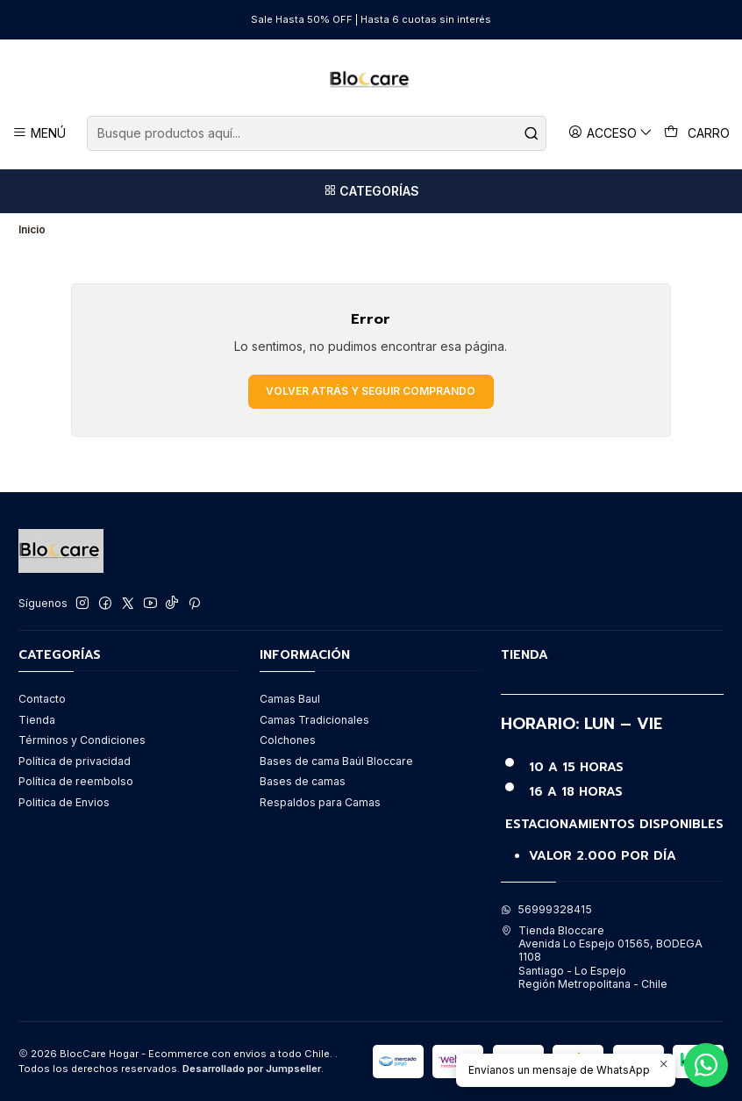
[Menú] (39, 133)
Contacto (42, 698)
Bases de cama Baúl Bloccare (336, 761)
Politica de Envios (64, 802)
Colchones (288, 740)
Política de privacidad (74, 761)
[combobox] (316, 133)
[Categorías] (371, 191)
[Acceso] (611, 133)
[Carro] (697, 133)
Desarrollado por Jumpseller (251, 1068)
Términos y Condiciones (82, 740)
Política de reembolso (75, 781)
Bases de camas (303, 781)
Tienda (36, 719)
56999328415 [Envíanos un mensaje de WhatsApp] (546, 909)
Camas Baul (290, 698)
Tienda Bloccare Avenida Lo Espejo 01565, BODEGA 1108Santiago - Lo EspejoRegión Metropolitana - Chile (602, 957)
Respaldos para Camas (320, 802)
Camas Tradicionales (314, 719)
